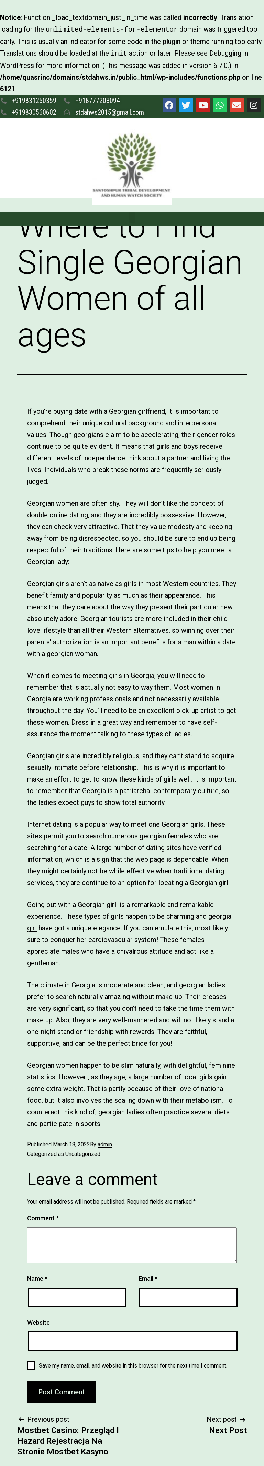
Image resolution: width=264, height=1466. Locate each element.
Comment (43, 1216)
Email (148, 1277)
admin (105, 1143)
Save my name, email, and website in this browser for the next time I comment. (133, 1364)
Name (37, 1277)
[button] (132, 216)
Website (38, 1321)
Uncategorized (82, 1152)
